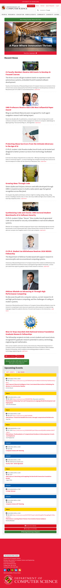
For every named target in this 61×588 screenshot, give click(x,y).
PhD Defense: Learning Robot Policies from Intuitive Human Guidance (26, 519)
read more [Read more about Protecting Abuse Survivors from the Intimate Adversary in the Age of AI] (43, 161)
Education (20, 14)
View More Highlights (30, 53)
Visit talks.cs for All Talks (30, 529)
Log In (57, 5)
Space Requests (50, 5)
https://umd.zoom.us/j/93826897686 (22, 399)
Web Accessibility (8, 573)
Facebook (5, 570)
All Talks (21, 372)
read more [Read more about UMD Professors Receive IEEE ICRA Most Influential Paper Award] (38, 122)
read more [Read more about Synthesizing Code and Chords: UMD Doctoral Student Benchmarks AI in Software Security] (43, 230)
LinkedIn (16, 570)
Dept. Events (11, 372)
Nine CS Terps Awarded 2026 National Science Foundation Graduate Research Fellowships (30, 333)
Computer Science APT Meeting (15, 450)
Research (11, 14)
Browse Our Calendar (30, 525)
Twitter (8, 570)
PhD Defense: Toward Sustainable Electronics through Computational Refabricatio (30, 417)
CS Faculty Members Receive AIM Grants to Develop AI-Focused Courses (28, 73)
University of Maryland (30, 1)
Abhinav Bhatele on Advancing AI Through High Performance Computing (25, 292)
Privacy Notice (17, 573)
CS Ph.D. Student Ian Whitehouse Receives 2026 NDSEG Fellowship (28, 252)
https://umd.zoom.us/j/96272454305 (22, 415)
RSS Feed (20, 356)
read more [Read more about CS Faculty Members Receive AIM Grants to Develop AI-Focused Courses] (37, 89)
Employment (31, 6)
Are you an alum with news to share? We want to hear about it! (17, 362)
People (4, 14)
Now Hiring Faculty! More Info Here (30, 19)
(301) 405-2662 (14, 567)
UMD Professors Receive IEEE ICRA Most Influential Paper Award (29, 108)
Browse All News (10, 356)
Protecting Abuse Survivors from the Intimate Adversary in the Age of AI (29, 145)
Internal (42, 5)
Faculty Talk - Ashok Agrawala (14, 463)
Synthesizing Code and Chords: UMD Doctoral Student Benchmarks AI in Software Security (28, 213)
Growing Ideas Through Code (18, 183)
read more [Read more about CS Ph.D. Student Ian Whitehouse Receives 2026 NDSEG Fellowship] (46, 266)
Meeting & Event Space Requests (30, 532)
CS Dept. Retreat (10, 491)
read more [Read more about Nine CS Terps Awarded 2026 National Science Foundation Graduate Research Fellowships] (24, 351)
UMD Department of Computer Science (14, 7)
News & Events (30, 14)
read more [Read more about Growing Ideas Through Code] (24, 198)
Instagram (12, 570)
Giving (56, 14)
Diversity (49, 14)
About (37, 5)
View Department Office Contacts (11, 555)
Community (41, 14)
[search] (46, 10)
